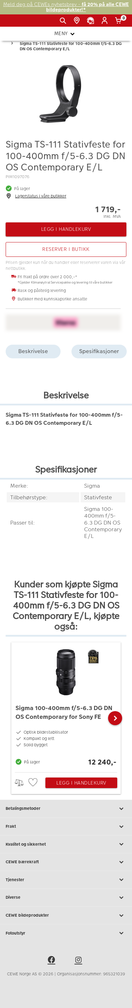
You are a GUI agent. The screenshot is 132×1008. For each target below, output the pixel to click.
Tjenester (66, 880)
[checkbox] (34, 782)
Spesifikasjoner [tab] (99, 351)
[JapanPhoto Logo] (17, 23)
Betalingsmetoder (66, 809)
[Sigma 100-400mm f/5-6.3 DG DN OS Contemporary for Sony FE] (66, 705)
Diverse (66, 898)
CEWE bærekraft (66, 862)
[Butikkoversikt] (78, 20)
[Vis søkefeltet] (64, 20)
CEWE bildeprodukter (66, 915)
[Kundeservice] (92, 20)
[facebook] (52, 961)
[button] (115, 718)
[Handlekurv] (119, 20)
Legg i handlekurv (81, 782)
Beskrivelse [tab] (33, 351)
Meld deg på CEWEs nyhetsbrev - (66, 7)
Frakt (66, 827)
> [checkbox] (22, 782)
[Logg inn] (106, 20)
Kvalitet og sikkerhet (66, 844)
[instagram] (79, 961)
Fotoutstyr (66, 933)
